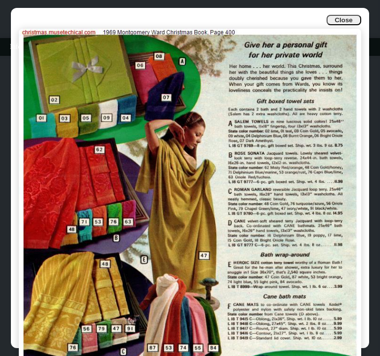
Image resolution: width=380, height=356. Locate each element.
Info (15, 46)
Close (343, 20)
